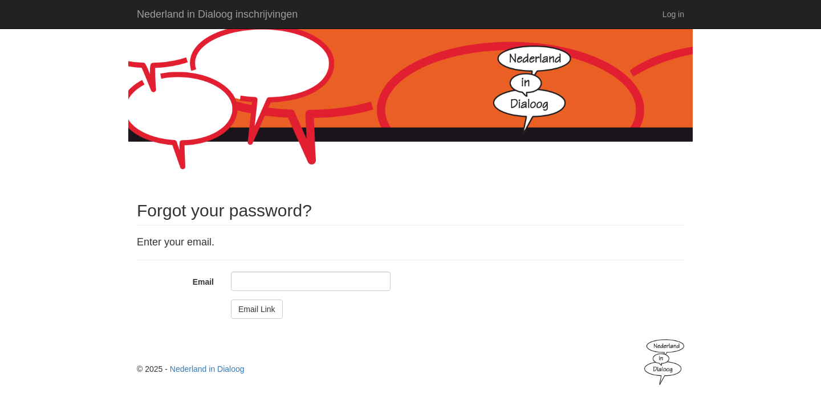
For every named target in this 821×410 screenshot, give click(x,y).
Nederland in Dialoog (207, 369)
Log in (673, 14)
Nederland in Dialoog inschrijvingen (217, 14)
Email (203, 281)
